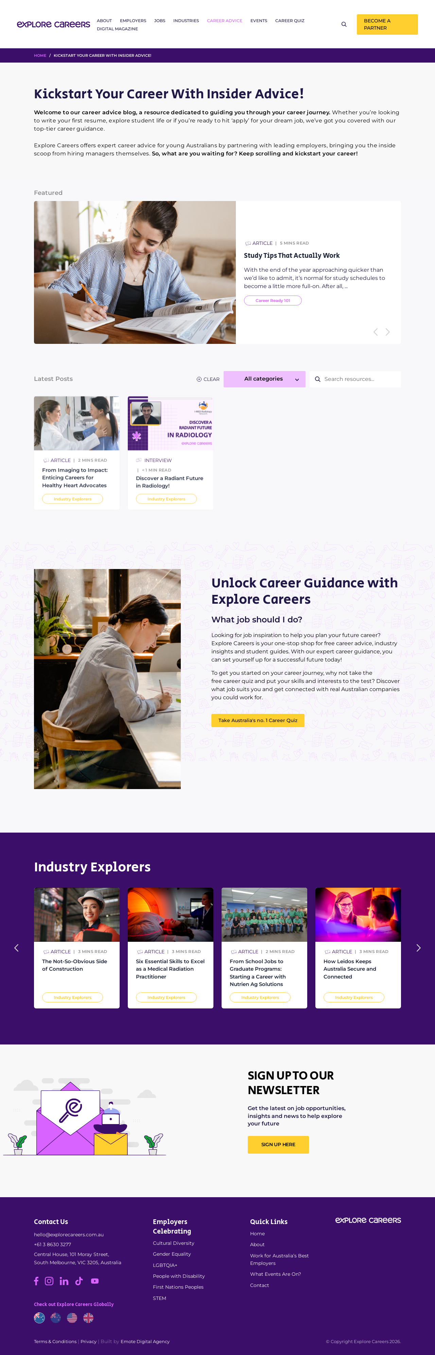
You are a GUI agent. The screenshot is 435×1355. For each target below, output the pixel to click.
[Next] (388, 332)
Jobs (159, 20)
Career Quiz (289, 20)
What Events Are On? (275, 1274)
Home (257, 1234)
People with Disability (179, 1276)
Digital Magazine (117, 28)
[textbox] (265, 378)
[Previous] (375, 332)
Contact (259, 1285)
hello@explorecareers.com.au (69, 1235)
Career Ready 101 (273, 300)
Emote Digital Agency (145, 1341)
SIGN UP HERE (278, 1144)
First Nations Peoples (178, 1287)
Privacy (89, 1341)
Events (258, 20)
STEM (159, 1298)
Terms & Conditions (55, 1341)
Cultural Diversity (173, 1243)
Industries (186, 20)
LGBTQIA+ (165, 1265)
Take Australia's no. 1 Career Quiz (258, 720)
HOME (40, 55)
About (104, 20)
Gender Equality (172, 1254)
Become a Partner (377, 24)
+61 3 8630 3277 (52, 1244)
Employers (133, 20)
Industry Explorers (72, 997)
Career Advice (224, 20)
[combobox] (265, 379)
